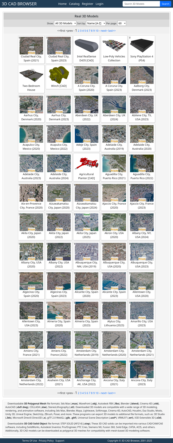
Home (62, 4)
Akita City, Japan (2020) (31, 226)
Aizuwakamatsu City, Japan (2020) (59, 196)
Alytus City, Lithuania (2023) (114, 314)
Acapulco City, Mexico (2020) (31, 137)
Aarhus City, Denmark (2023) (59, 108)
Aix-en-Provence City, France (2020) (31, 196)
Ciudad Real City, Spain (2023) (59, 49)
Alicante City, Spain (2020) (86, 285)
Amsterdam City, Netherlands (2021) (142, 343)
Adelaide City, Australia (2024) (59, 167)
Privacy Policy (46, 440)
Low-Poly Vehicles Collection (114, 49)
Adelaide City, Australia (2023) (31, 167)
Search (165, 3)
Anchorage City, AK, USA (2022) (86, 373)
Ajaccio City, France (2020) (114, 196)
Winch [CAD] (59, 77)
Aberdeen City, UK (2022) (86, 108)
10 (96, 30)
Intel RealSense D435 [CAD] (86, 49)
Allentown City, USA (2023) (31, 314)
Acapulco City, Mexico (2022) (59, 137)
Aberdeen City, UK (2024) (114, 108)
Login (99, 4)
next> (104, 30)
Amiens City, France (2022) (59, 343)
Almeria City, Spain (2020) (59, 314)
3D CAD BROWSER (19, 3)
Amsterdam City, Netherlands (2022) (31, 373)
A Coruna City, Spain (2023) (114, 79)
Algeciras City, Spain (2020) (31, 285)
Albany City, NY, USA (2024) (142, 226)
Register (87, 4)
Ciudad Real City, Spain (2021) (31, 49)
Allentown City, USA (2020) (142, 285)
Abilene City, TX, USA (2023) (142, 108)
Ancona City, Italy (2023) (142, 373)
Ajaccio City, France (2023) (142, 196)
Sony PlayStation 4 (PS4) (142, 49)
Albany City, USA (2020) (31, 255)
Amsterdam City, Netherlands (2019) (86, 343)
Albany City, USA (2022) (59, 255)
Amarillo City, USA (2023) (142, 314)
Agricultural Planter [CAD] (86, 167)
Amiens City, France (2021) (31, 343)
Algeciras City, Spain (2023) (59, 285)
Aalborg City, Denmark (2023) (142, 79)
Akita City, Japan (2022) (59, 226)
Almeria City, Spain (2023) (86, 314)
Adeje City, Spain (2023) (86, 137)
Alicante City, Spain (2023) (114, 285)
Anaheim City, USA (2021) (59, 373)
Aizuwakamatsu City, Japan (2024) (86, 196)
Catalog (74, 4)
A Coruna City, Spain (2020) (86, 79)
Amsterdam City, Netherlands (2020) (114, 343)
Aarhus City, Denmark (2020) (31, 108)
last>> (112, 30)
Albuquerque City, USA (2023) (142, 255)
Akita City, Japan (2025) (86, 226)
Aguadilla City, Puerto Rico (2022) (142, 167)
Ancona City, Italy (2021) (114, 373)
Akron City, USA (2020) (114, 226)
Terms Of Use (29, 440)
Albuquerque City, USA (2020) (114, 255)
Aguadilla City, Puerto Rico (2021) (114, 167)
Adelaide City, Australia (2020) (142, 137)
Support (59, 440)
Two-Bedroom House (31, 79)
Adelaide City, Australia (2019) (114, 137)
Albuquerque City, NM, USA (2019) (86, 255)
